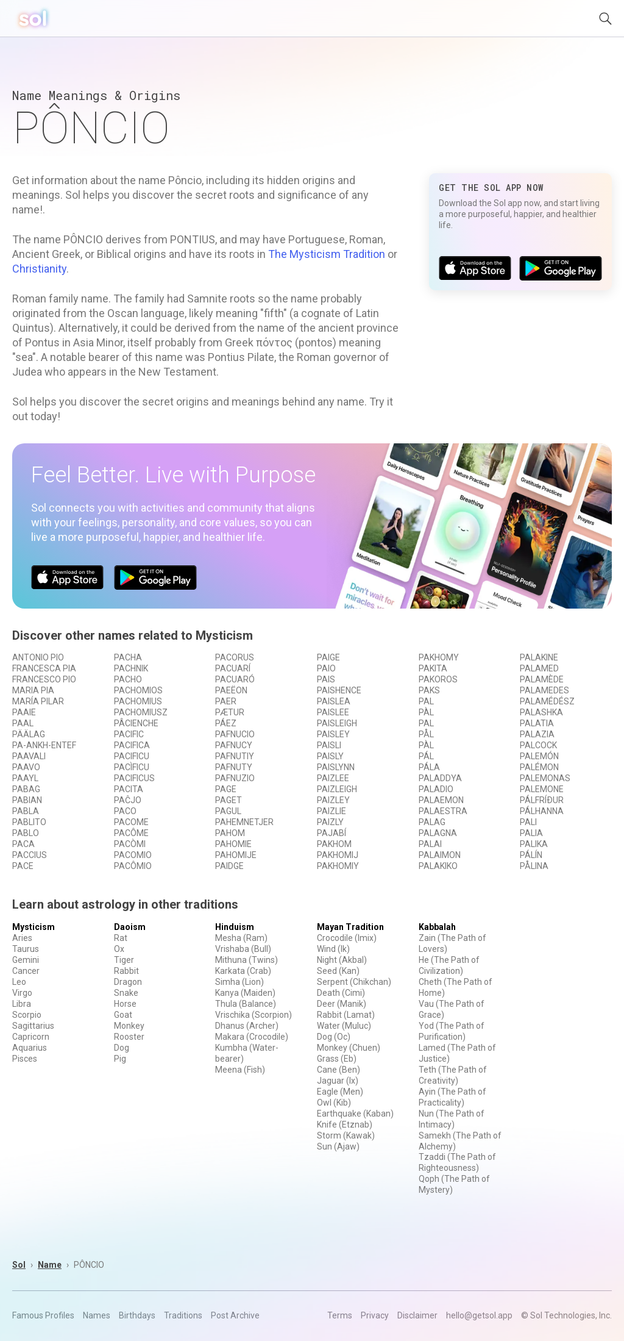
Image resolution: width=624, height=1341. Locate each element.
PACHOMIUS (138, 701)
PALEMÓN (539, 756)
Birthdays (137, 1315)
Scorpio (26, 1015)
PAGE (225, 789)
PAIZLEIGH (337, 789)
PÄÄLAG (28, 734)
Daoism (130, 927)
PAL (426, 701)
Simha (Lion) (239, 982)
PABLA (25, 811)
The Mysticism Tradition (326, 254)
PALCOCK (538, 745)
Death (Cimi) (341, 993)
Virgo (22, 993)
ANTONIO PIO (38, 657)
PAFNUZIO (235, 778)
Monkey (129, 1026)
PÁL (426, 756)
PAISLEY (333, 734)
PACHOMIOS (138, 690)
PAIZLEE (333, 778)
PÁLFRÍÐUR (542, 800)
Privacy (375, 1315)
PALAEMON (441, 800)
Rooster (129, 1037)
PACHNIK (131, 668)
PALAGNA (438, 833)
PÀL (426, 712)
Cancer (26, 971)
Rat (120, 938)
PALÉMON (539, 767)
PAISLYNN (336, 767)
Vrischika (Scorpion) (253, 1015)
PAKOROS (438, 679)
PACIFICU (131, 756)
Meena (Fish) (240, 1070)
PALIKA (534, 844)
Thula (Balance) (245, 1004)
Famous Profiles (43, 1315)
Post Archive (235, 1315)
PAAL (23, 723)
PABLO (25, 833)
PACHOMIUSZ (141, 712)
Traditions (183, 1315)
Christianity (39, 268)
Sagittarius (33, 1026)
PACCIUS (29, 855)
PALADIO (436, 789)
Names (96, 1315)
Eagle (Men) (340, 1091)
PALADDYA (440, 778)
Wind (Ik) (333, 949)
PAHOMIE (233, 844)
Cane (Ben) (338, 1070)
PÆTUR (229, 712)
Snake (126, 993)
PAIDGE (229, 866)
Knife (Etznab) (344, 1124)
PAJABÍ (331, 833)
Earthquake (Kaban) (355, 1113)
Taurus (25, 949)
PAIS (326, 679)
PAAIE (24, 712)
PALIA (531, 833)
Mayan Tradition (350, 927)
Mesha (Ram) (241, 938)
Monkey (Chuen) (348, 1048)
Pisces (24, 1059)
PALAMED (539, 668)
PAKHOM (334, 844)
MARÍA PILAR (38, 701)
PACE (23, 866)
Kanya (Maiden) (245, 993)
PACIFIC (129, 734)
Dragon (128, 982)
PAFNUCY (233, 745)
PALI (528, 822)
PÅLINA (534, 866)
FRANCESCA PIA (44, 668)
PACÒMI (130, 844)
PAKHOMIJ (337, 855)
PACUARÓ (235, 679)
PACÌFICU (131, 767)
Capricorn (30, 1037)
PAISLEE (333, 712)
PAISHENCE (339, 690)
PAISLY (330, 756)
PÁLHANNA (542, 811)
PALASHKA (541, 712)
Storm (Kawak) (346, 1135)
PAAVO (26, 767)
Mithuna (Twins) (246, 960)
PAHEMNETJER (244, 822)
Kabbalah (437, 927)
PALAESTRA (443, 811)
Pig (120, 1059)
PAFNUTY (233, 767)
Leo (19, 982)
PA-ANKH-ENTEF (44, 745)
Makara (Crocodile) (251, 1037)
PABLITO (29, 822)
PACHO (128, 679)
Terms (339, 1315)
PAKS (429, 690)
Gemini (25, 960)
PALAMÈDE (542, 679)
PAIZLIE (331, 811)
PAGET (228, 800)
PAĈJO (127, 800)
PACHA (128, 657)
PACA (23, 844)
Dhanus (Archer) (246, 1026)
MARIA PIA (33, 690)
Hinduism (234, 927)
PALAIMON (440, 855)
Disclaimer (417, 1315)
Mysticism (33, 927)
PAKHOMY (439, 657)
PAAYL (25, 778)
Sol (19, 1265)
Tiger (124, 960)
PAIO (326, 668)
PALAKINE (539, 657)
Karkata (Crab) (243, 971)
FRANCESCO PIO (44, 679)
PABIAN (27, 800)
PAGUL (228, 811)
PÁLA (429, 767)
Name (50, 1265)
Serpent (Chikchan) (354, 982)
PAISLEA (333, 701)
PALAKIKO (438, 866)
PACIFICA (132, 745)
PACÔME (131, 833)
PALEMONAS (545, 778)
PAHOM (230, 833)
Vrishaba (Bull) (243, 949)
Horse (125, 1004)
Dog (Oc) (333, 1037)
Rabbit (126, 971)
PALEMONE (542, 789)
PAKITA (433, 668)
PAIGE (328, 657)
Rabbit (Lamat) (346, 1015)
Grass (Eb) (336, 1059)
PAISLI (329, 745)
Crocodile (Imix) (347, 938)
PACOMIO (133, 855)
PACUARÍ (232, 668)
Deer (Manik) (341, 1004)
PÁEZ (225, 723)
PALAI (430, 844)
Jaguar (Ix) (337, 1080)
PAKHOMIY (338, 866)
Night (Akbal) (342, 960)
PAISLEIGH (337, 723)
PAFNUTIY (234, 756)
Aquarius (29, 1048)
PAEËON (231, 690)
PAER (225, 701)
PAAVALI (29, 756)
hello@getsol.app (479, 1315)
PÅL (426, 734)
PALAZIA (537, 734)
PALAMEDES (544, 690)
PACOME (131, 822)
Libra (21, 1004)
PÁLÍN (531, 855)
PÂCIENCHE (136, 723)
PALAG (432, 822)
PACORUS (234, 657)
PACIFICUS (134, 778)
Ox (119, 949)
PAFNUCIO (235, 734)
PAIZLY (330, 822)
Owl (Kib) (334, 1102)
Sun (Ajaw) (338, 1146)
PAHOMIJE (236, 855)
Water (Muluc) (344, 1026)
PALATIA (537, 723)
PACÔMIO (133, 866)
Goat (123, 1015)
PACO (125, 811)
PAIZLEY (333, 800)
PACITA (128, 789)
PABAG (26, 789)
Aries (22, 938)
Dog (121, 1048)
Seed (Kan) (338, 971)
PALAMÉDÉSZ (547, 701)
